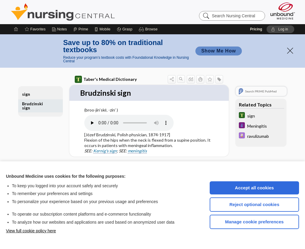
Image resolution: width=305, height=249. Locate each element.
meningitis (137, 151)
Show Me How (218, 50)
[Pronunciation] (129, 123)
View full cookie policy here (31, 230)
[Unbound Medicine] (283, 10)
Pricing (256, 29)
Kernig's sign (105, 151)
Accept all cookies (254, 187)
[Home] (16, 29)
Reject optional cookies (254, 204)
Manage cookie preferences (254, 221)
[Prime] (80, 29)
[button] (149, 29)
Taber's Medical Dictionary (106, 79)
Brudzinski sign (32, 105)
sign (26, 94)
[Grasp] (125, 29)
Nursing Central (85, 12)
